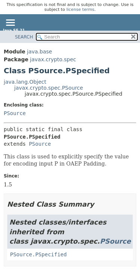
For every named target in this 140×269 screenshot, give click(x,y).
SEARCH (24, 37)
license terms (80, 9)
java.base (39, 52)
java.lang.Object (25, 82)
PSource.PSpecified (38, 254)
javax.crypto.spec (53, 59)
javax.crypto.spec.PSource (48, 88)
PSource (15, 113)
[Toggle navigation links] (10, 23)
